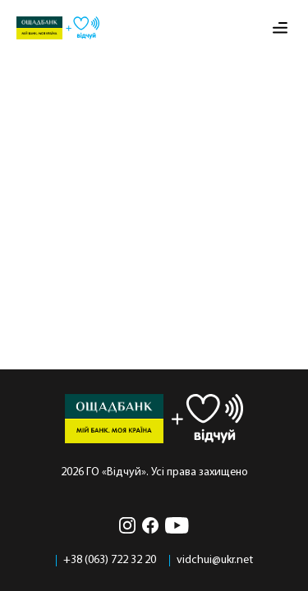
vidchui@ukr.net (215, 560)
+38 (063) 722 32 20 (109, 560)
